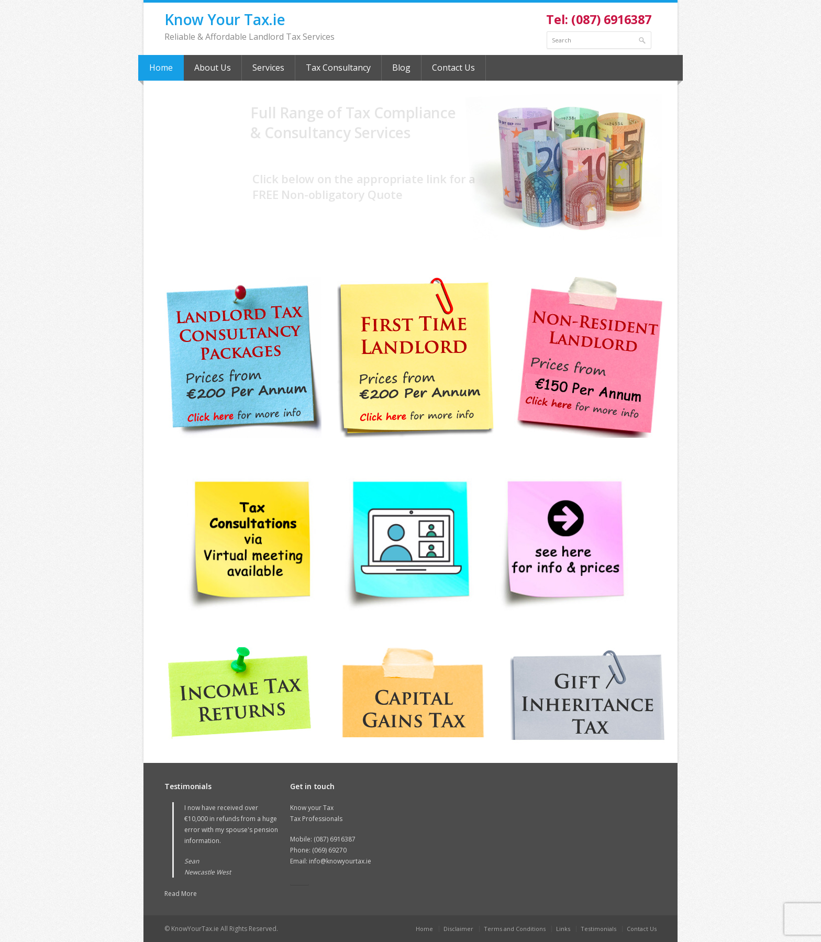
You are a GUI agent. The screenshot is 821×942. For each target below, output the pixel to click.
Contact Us (453, 67)
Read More (180, 893)
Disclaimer (458, 929)
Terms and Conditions (515, 929)
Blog (401, 67)
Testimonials (598, 929)
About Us (212, 67)
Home (161, 67)
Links (563, 929)
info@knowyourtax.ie (340, 861)
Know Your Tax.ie (224, 19)
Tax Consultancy (338, 67)
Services (268, 67)
